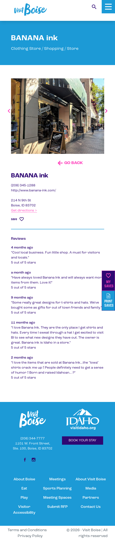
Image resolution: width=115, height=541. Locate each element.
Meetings (57, 479)
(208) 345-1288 (23, 185)
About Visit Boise (90, 479)
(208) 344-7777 (32, 438)
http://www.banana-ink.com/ (33, 190)
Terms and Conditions (27, 530)
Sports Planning (57, 489)
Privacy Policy (30, 536)
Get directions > (24, 210)
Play (24, 498)
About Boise (24, 479)
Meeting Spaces (57, 498)
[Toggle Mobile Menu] (108, 6)
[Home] (30, 9)
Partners (91, 498)
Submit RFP (57, 507)
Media (90, 489)
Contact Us (91, 507)
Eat (24, 489)
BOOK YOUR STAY (82, 440)
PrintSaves (109, 300)
